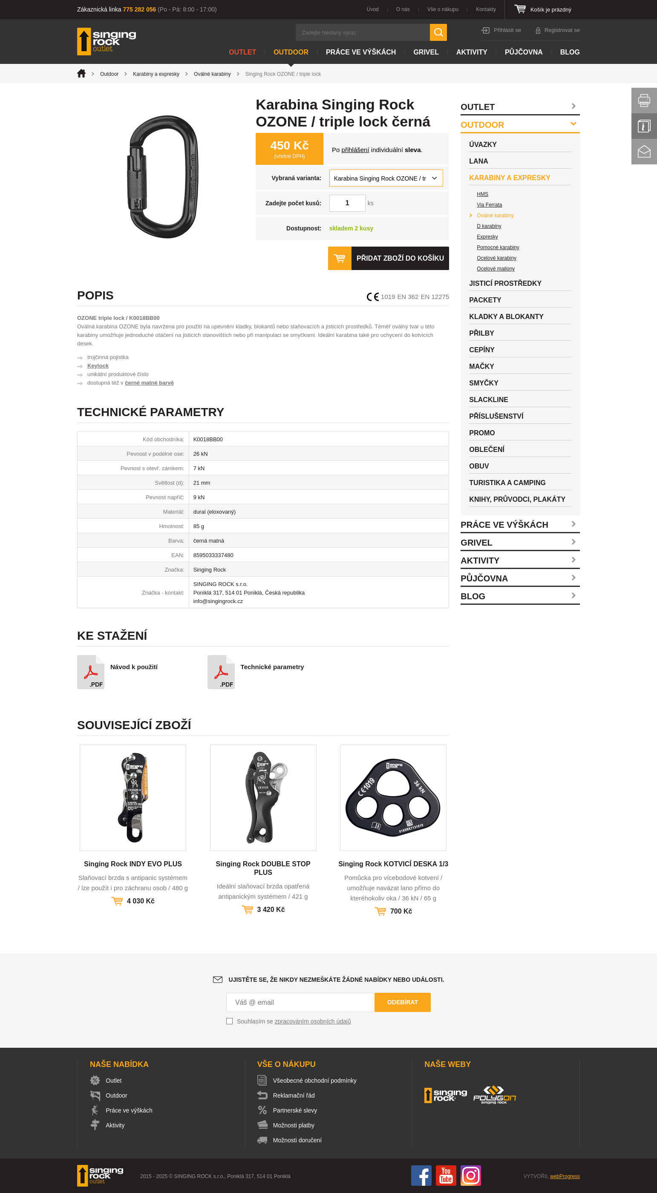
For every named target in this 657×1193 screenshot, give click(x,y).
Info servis (644, 126)
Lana (478, 161)
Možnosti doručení (298, 1140)
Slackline (488, 399)
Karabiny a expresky (156, 74)
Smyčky (483, 383)
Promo (482, 433)
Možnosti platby (294, 1125)
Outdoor (291, 52)
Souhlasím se (294, 1021)
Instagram (471, 1175)
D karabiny (489, 226)
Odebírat (402, 1002)
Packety (485, 300)
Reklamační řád (294, 1095)
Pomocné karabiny (498, 247)
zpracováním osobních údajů (313, 1021)
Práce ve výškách (361, 52)
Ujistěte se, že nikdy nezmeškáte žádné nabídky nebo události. (336, 979)
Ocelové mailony (496, 269)
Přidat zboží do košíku (400, 258)
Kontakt (644, 151)
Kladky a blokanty (506, 316)
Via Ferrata (489, 205)
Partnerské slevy (295, 1110)
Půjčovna (524, 52)
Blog (570, 52)
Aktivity (471, 52)
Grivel (426, 52)
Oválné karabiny (212, 74)
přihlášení (355, 149)
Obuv (479, 466)
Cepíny (482, 350)
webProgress (565, 1176)
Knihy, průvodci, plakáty (517, 499)
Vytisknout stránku (644, 100)
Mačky (481, 366)
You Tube (446, 1175)
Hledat (438, 32)
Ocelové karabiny (496, 258)
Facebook (421, 1175)
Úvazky (483, 144)
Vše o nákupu (442, 9)
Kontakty (486, 9)
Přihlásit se (507, 30)
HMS (482, 194)
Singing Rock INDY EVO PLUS (133, 864)
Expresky (487, 237)
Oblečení (486, 449)
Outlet (242, 52)
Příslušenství (496, 416)
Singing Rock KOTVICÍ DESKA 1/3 (393, 864)
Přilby (481, 333)
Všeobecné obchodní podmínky (315, 1080)
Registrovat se (562, 30)
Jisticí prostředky (505, 283)
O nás (403, 9)
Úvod (373, 9)
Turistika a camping (507, 482)
